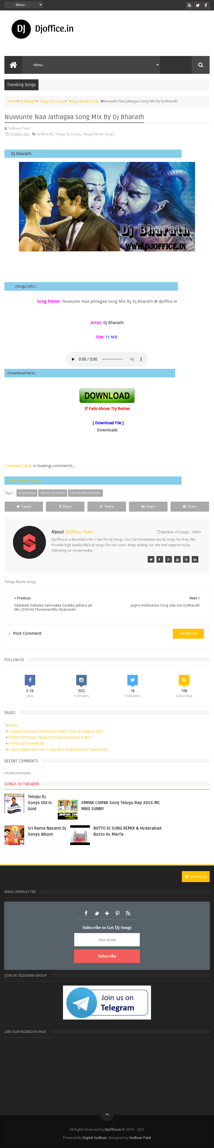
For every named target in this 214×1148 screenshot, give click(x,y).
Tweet (24, 506)
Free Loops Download (26, 743)
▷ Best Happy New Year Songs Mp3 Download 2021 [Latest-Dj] (58, 749)
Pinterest (117, 913)
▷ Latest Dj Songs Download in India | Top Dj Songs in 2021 (56, 731)
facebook (188, 633)
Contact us (196, 876)
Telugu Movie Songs (98, 134)
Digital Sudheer (95, 1138)
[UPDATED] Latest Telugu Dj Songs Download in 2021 (50, 737)
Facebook (86, 913)
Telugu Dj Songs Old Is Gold (40, 802)
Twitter (96, 913)
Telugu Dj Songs (68, 134)
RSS (128, 913)
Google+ (107, 913)
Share (65, 506)
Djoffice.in (113, 1129)
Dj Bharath (45, 134)
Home (13, 725)
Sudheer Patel (140, 1138)
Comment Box (18, 465)
